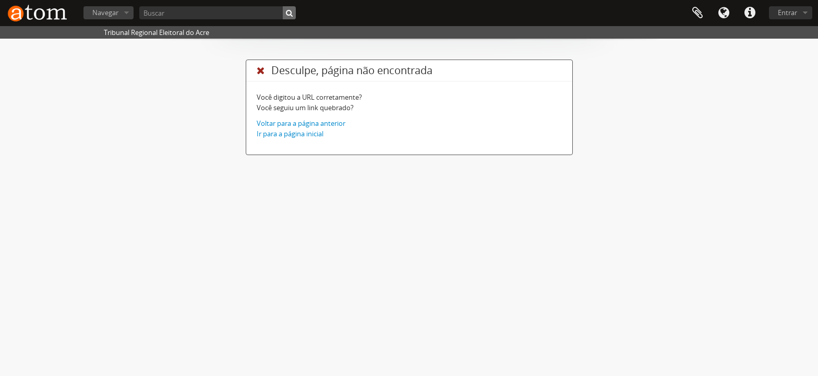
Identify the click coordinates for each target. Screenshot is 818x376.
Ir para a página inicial (290, 133)
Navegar (105, 12)
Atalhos (750, 13)
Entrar (787, 12)
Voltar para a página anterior (301, 123)
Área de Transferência (697, 13)
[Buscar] (217, 12)
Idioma (724, 13)
